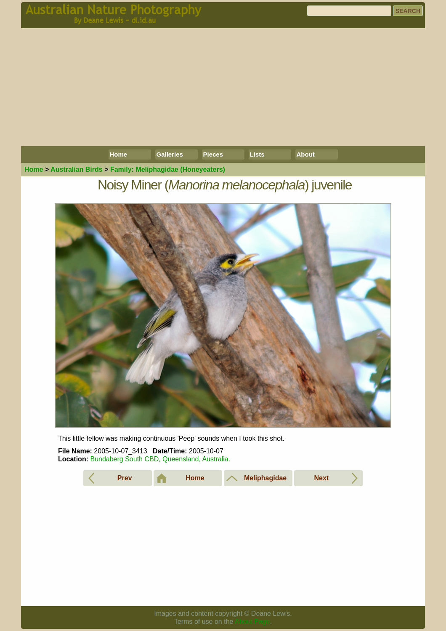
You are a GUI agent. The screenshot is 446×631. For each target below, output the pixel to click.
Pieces (213, 154)
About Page (252, 621)
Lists (257, 154)
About (306, 154)
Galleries (170, 154)
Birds (76, 169)
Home (118, 154)
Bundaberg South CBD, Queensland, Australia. (160, 459)
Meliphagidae (167, 169)
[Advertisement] (223, 87)
